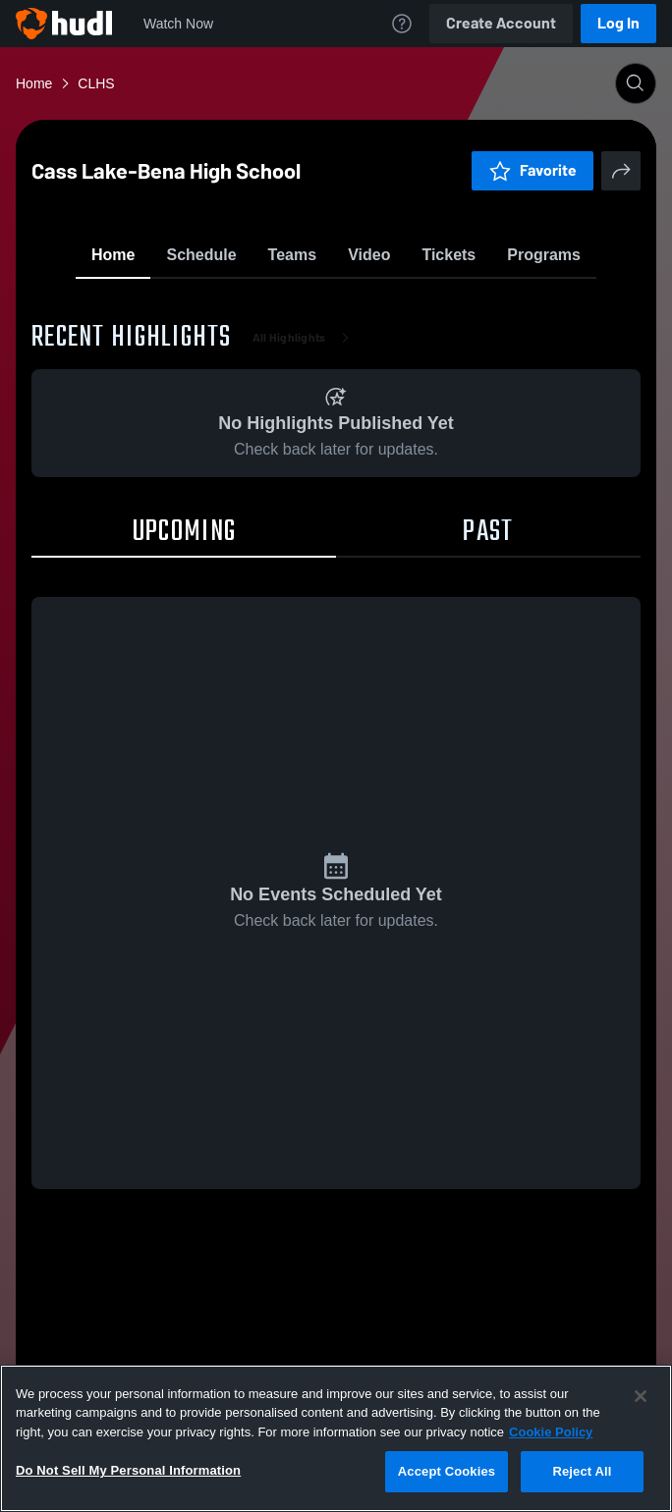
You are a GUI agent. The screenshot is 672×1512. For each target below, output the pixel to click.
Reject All (581, 1471)
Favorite (312, 304)
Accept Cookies (446, 1471)
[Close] (640, 1396)
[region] (336, 1438)
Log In (618, 23)
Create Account (501, 23)
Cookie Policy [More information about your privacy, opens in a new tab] (550, 1432)
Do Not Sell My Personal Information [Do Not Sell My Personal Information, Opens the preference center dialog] (128, 1470)
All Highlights (305, 451)
